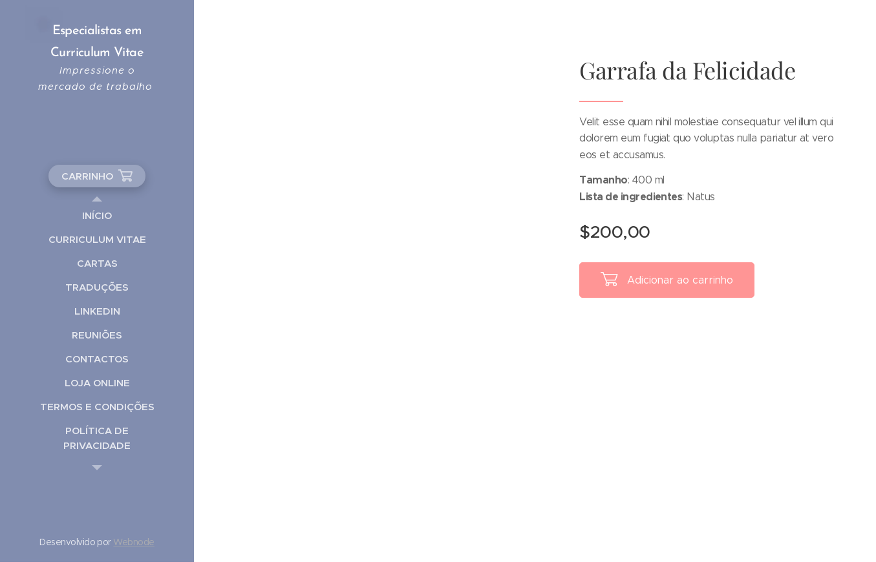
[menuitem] (97, 215)
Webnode (133, 542)
